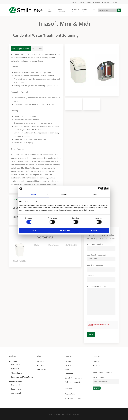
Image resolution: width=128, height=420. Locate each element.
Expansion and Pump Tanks (22, 377)
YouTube (96, 365)
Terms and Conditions (73, 398)
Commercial (16, 393)
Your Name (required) (101, 247)
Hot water (13, 361)
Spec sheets (41, 365)
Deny (34, 230)
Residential (15, 365)
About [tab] (95, 194)
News (67, 370)
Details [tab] (64, 194)
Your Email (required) (101, 268)
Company (101, 278)
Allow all (94, 230)
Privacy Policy (70, 394)
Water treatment (15, 381)
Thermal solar (16, 373)
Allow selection (64, 230)
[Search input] (107, 10)
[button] (21, 48)
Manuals (40, 361)
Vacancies (69, 374)
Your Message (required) (101, 300)
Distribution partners (73, 378)
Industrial (15, 369)
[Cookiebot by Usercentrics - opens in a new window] (100, 188)
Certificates (41, 370)
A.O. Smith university (73, 382)
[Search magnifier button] (119, 10)
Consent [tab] (33, 194)
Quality (68, 365)
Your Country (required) (101, 257)
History (68, 361)
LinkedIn (96, 361)
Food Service (16, 389)
